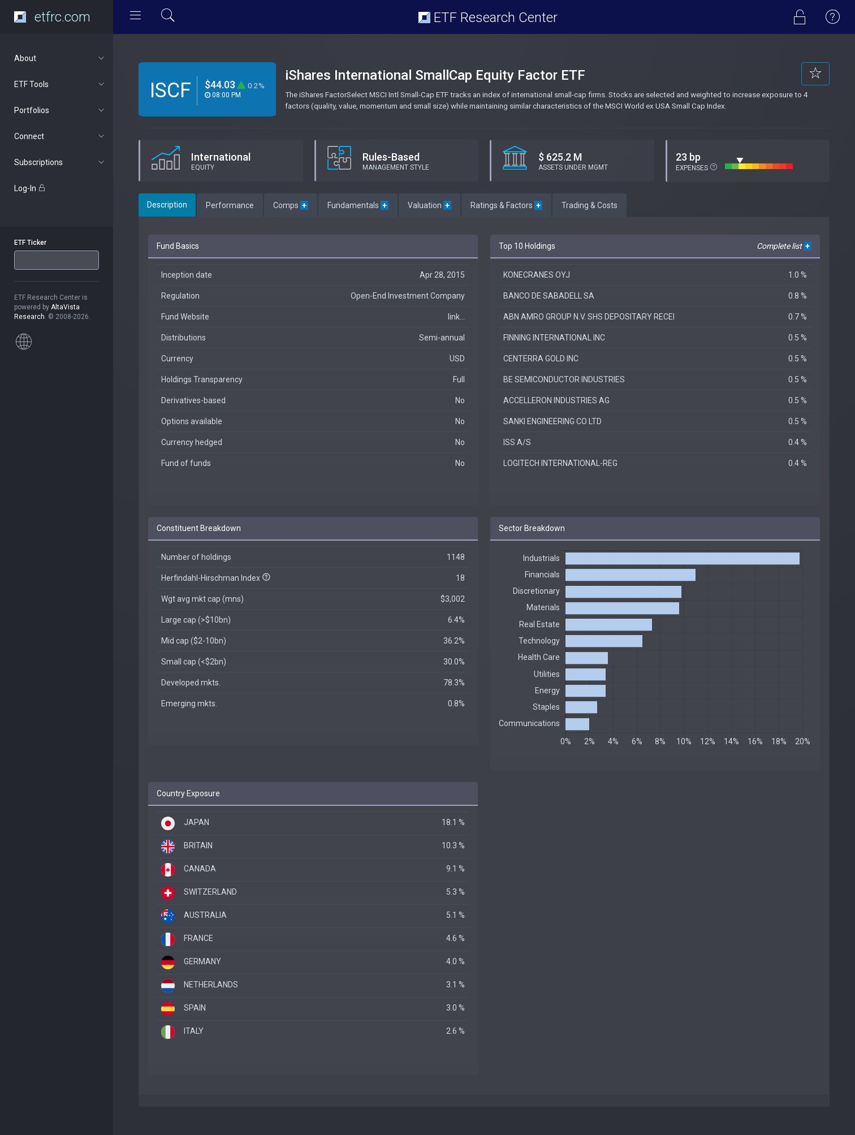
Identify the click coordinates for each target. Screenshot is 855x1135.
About (60, 58)
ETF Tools (60, 84)
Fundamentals (357, 205)
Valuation (429, 205)
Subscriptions (60, 162)
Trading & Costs (590, 205)
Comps (290, 205)
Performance (230, 205)
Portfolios (60, 110)
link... (456, 316)
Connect (60, 136)
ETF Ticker (30, 243)
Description (167, 204)
